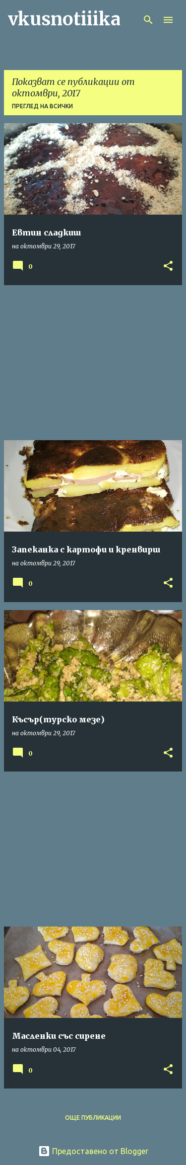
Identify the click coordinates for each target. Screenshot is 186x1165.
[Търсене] (148, 20)
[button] (168, 266)
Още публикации (93, 1117)
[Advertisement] (93, 362)
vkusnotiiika (64, 19)
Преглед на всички (42, 106)
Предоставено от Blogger (93, 1151)
